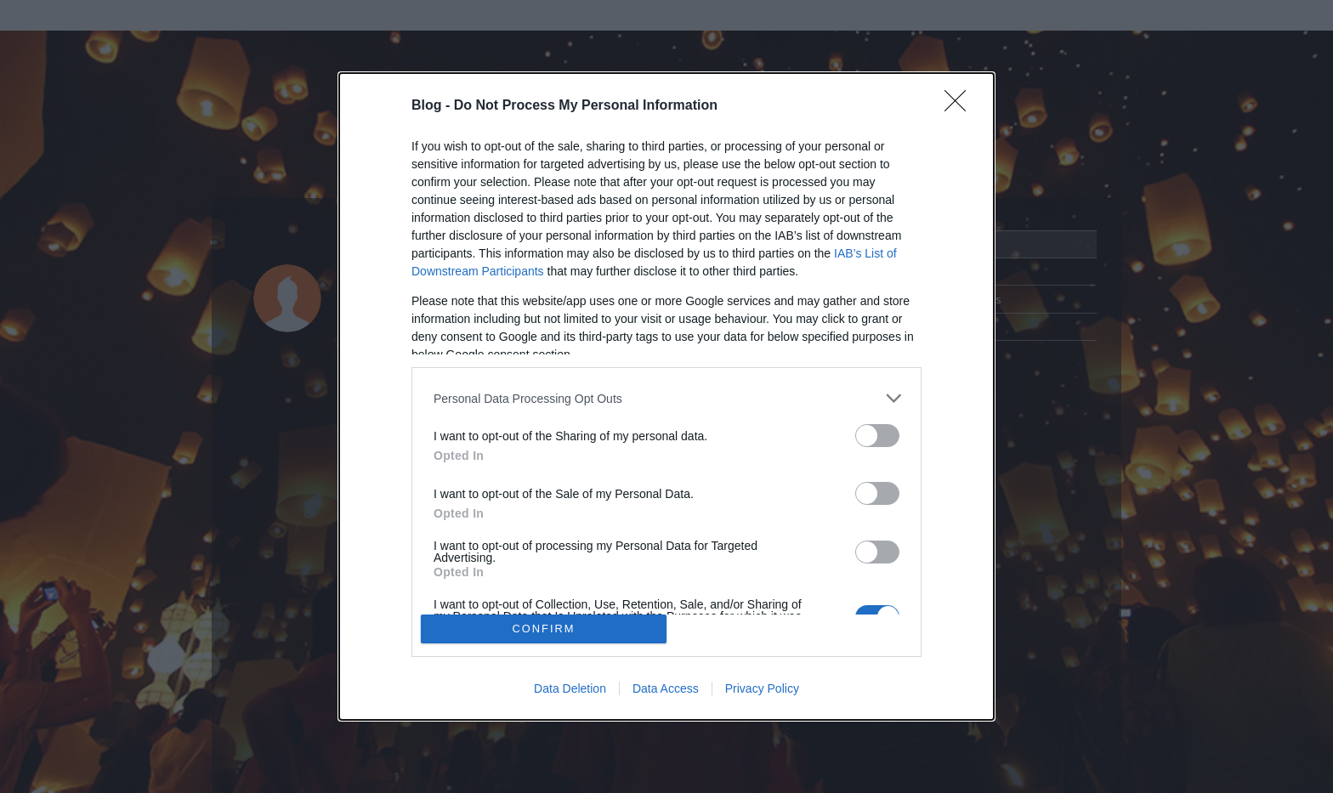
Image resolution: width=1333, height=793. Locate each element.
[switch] (877, 435)
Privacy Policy (762, 688)
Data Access (665, 688)
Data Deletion (570, 688)
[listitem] (666, 398)
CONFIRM (544, 628)
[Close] (960, 106)
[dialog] (666, 396)
